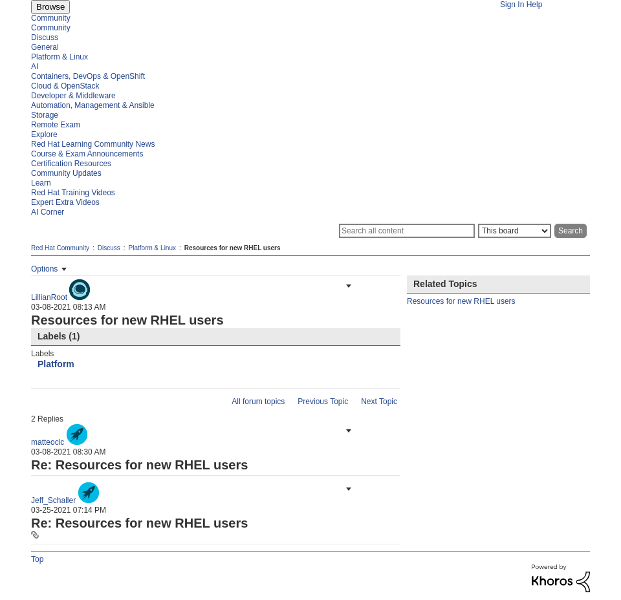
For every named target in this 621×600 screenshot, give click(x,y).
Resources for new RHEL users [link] (232, 248)
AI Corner (47, 212)
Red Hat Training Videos (73, 192)
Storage (44, 115)
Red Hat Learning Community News (93, 144)
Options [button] (44, 268)
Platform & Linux (59, 56)
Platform (56, 364)
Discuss (44, 37)
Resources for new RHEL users (461, 301)
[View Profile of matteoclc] (47, 442)
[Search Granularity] (514, 231)
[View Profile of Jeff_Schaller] (53, 500)
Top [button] (37, 559)
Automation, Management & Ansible (93, 105)
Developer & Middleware (73, 95)
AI (34, 66)
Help (535, 4)
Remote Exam (55, 124)
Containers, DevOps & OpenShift (88, 76)
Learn (41, 183)
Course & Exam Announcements (87, 153)
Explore (44, 134)
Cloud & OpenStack (65, 86)
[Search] (407, 231)
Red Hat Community (60, 248)
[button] (347, 285)
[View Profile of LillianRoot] (49, 297)
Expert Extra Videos (65, 202)
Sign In (512, 4)
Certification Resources (71, 163)
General (45, 47)
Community (51, 18)
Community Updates (66, 173)
